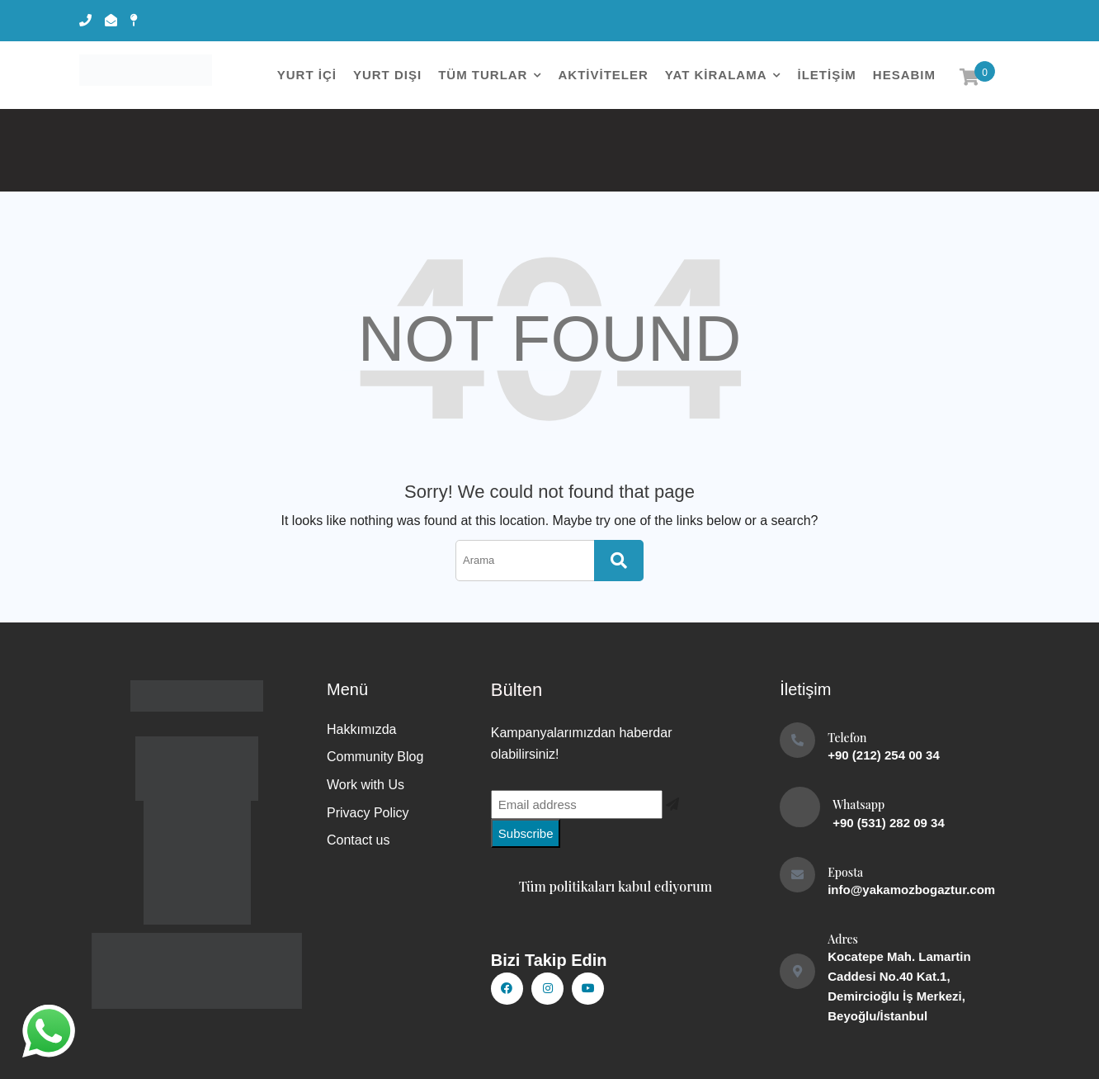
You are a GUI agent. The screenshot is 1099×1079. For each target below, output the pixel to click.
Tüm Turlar (482, 75)
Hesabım (904, 75)
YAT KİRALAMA (716, 75)
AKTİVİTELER (603, 75)
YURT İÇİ (307, 75)
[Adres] (797, 971)
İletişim (826, 75)
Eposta (845, 872)
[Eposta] (797, 874)
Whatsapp (858, 804)
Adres (843, 939)
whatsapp (47, 1026)
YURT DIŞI (387, 75)
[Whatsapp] (800, 807)
